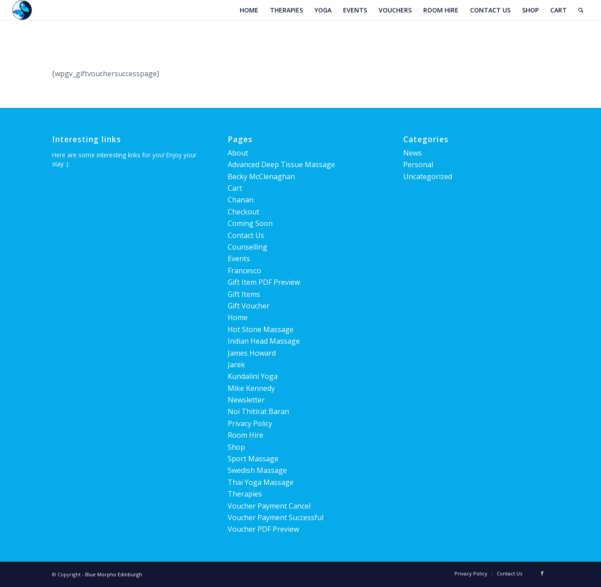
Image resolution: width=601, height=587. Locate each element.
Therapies (245, 494)
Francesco (244, 270)
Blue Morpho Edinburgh (113, 574)
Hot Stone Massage (261, 329)
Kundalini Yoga (253, 376)
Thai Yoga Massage (261, 482)
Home (238, 317)
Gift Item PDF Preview (264, 282)
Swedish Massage (257, 470)
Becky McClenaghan (261, 176)
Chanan (240, 200)
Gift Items (244, 294)
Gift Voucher (249, 306)
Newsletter (246, 400)
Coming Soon (250, 223)
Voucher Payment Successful (275, 517)
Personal (418, 164)
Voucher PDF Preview (263, 529)
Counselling (247, 247)
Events (239, 258)
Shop (236, 447)
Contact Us (246, 235)
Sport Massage (253, 459)
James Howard (252, 353)
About (238, 153)
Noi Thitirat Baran (258, 411)
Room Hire (245, 435)
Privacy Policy (250, 423)
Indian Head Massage (264, 341)
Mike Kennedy (251, 388)
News (412, 153)
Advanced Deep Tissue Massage (281, 164)
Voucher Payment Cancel (269, 506)
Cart (235, 188)
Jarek (236, 364)
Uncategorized (427, 176)
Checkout (243, 212)
